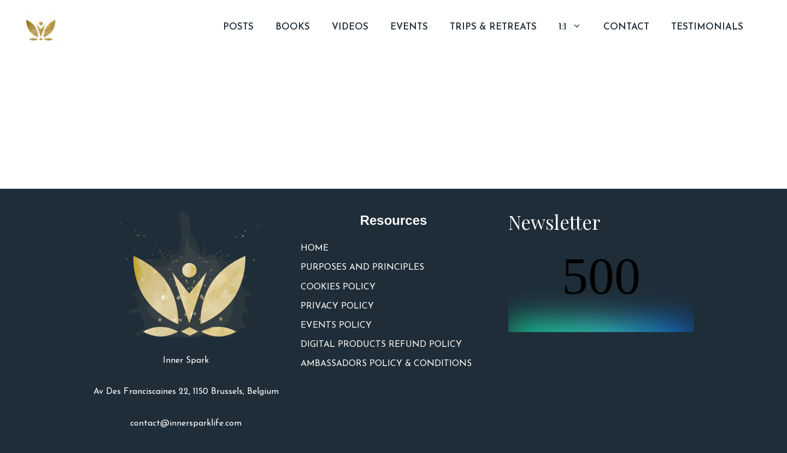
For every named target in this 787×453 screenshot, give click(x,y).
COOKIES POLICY (338, 287)
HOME (314, 248)
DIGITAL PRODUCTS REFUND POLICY (381, 344)
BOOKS (292, 27)
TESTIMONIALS (707, 27)
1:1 (575, 27)
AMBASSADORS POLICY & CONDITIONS (386, 363)
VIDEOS (350, 27)
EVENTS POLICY (336, 325)
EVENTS (409, 27)
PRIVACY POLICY (337, 306)
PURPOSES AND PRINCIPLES (362, 267)
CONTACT (626, 27)
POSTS (238, 27)
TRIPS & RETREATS (493, 27)
